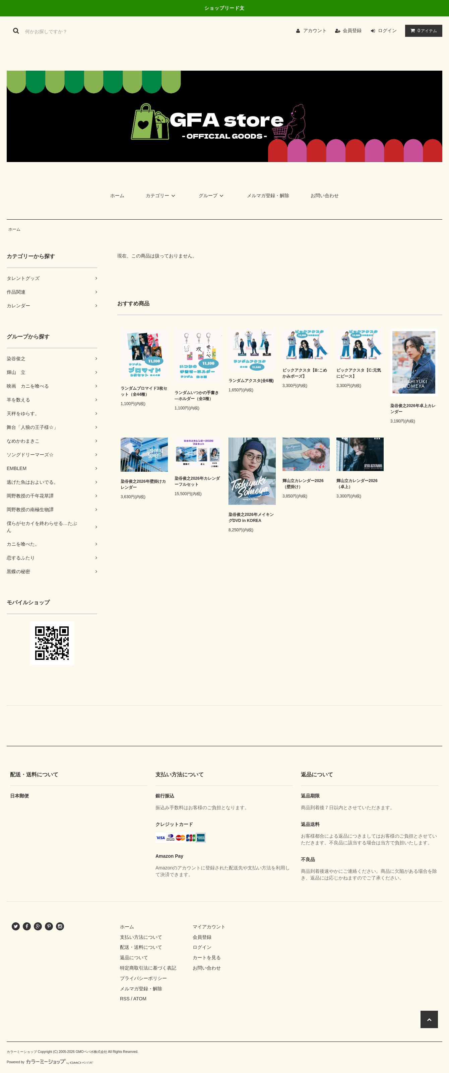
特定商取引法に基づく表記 (148, 968)
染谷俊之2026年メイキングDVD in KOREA (251, 517)
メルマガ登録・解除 (268, 195)
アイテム (422, 30)
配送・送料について (141, 947)
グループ (212, 195)
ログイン (387, 30)
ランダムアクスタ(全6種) (251, 380)
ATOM (139, 998)
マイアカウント (209, 926)
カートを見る (207, 957)
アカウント (315, 30)
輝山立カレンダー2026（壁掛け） (303, 483)
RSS (125, 998)
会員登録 (352, 30)
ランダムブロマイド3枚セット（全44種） (144, 391)
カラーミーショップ (22, 1052)
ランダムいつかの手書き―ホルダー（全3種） (197, 395)
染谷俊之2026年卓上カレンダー (413, 408)
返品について (134, 957)
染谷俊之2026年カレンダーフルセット (197, 481)
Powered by (50, 1062)
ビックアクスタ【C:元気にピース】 (358, 373)
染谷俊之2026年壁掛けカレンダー (143, 484)
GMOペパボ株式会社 (91, 1052)
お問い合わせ (325, 195)
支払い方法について (141, 937)
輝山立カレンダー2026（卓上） (357, 483)
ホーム (117, 195)
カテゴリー (161, 195)
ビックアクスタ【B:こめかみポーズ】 (304, 373)
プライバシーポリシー (143, 978)
